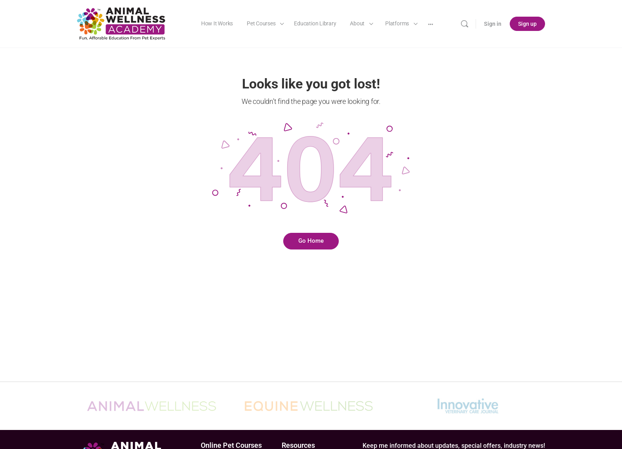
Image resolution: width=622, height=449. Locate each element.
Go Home (311, 240)
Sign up (527, 24)
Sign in (492, 24)
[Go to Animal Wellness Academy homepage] (121, 23)
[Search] (464, 24)
